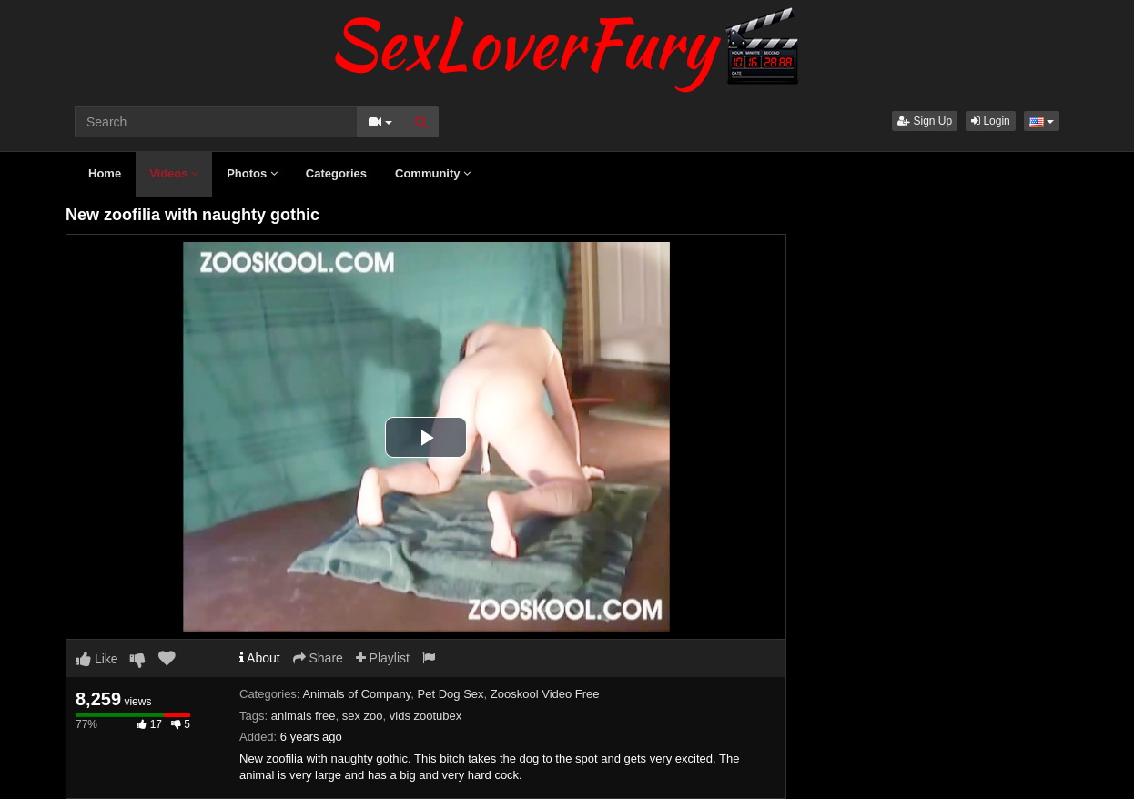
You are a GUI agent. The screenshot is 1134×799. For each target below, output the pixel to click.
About (259, 658)
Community (433, 173)
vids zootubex (426, 716)
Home (104, 173)
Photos (252, 173)
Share (318, 658)
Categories (336, 173)
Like (97, 659)
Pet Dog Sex (451, 694)
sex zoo (362, 716)
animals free (303, 716)
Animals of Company (356, 694)
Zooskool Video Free (545, 694)
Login (990, 121)
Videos (173, 173)
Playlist (383, 658)
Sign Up (924, 121)
